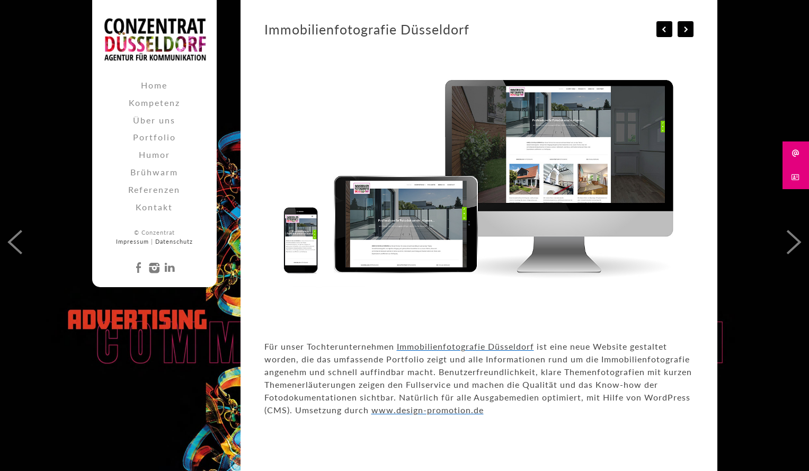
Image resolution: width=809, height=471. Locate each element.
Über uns (154, 120)
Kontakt (154, 207)
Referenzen (154, 189)
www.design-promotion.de (427, 410)
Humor (154, 154)
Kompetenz (154, 102)
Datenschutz (174, 241)
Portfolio (154, 137)
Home (154, 85)
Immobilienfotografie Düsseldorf (465, 346)
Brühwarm (154, 172)
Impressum (132, 241)
